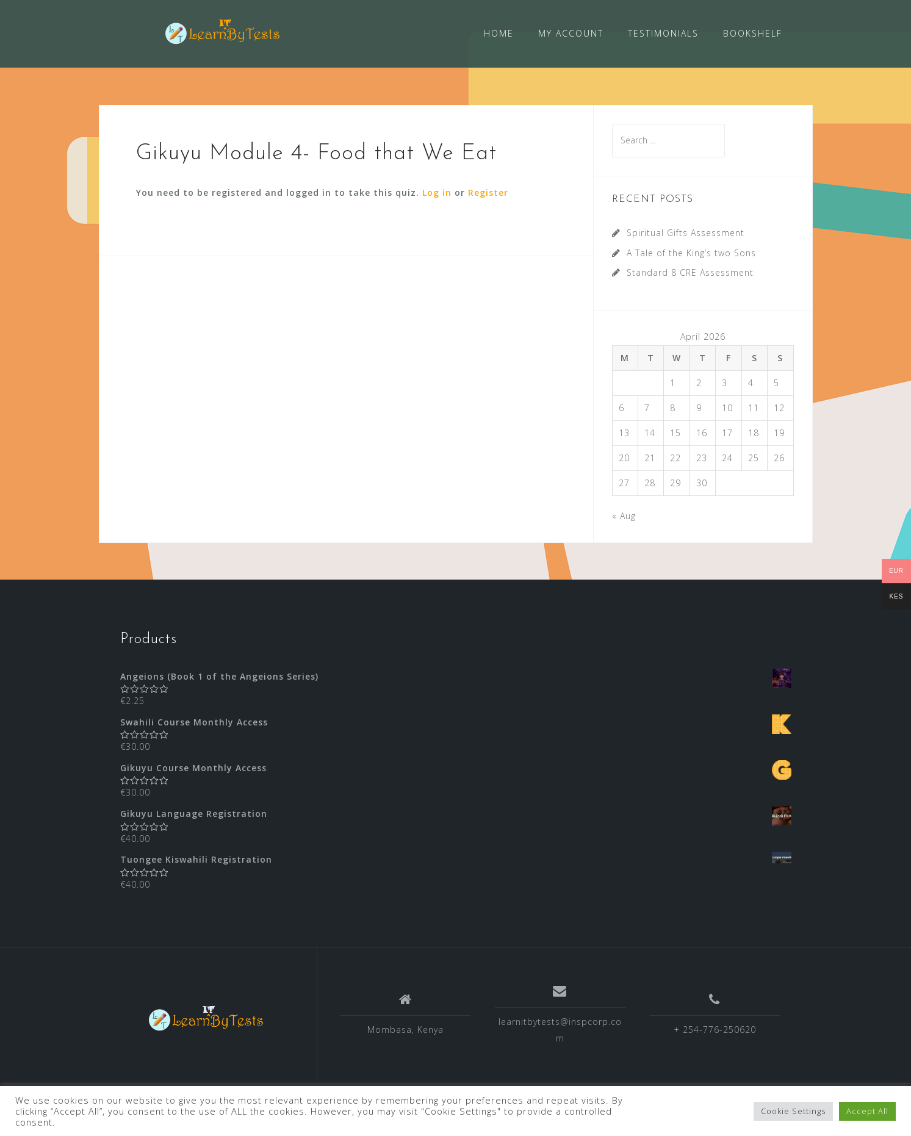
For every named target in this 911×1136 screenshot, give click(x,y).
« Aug (624, 514)
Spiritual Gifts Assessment (685, 232)
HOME (499, 33)
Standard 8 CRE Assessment (690, 272)
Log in (437, 192)
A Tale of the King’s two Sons (691, 252)
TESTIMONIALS (663, 33)
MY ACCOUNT (570, 33)
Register (488, 192)
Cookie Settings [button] (793, 1110)
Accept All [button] (867, 1110)
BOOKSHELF (752, 33)
